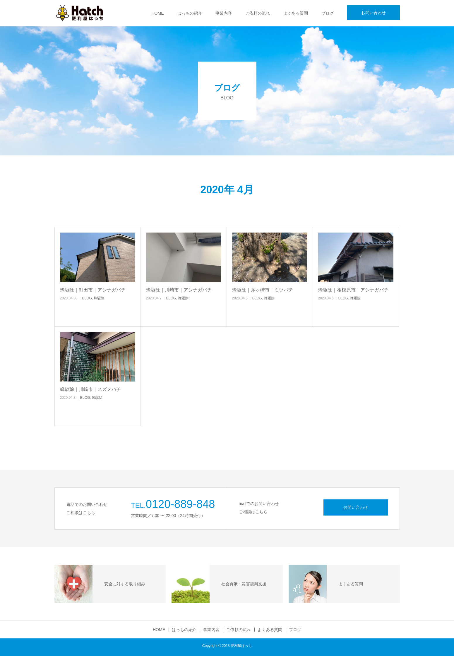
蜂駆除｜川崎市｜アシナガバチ (179, 289)
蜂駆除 (99, 298)
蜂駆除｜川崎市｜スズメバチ (90, 389)
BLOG (87, 298)
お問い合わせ (373, 12)
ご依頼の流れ (257, 13)
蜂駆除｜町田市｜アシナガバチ (93, 289)
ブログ (327, 13)
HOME (158, 13)
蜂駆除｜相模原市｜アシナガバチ (353, 289)
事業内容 (223, 13)
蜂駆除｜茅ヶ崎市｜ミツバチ (262, 289)
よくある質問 (295, 13)
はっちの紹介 (189, 13)
